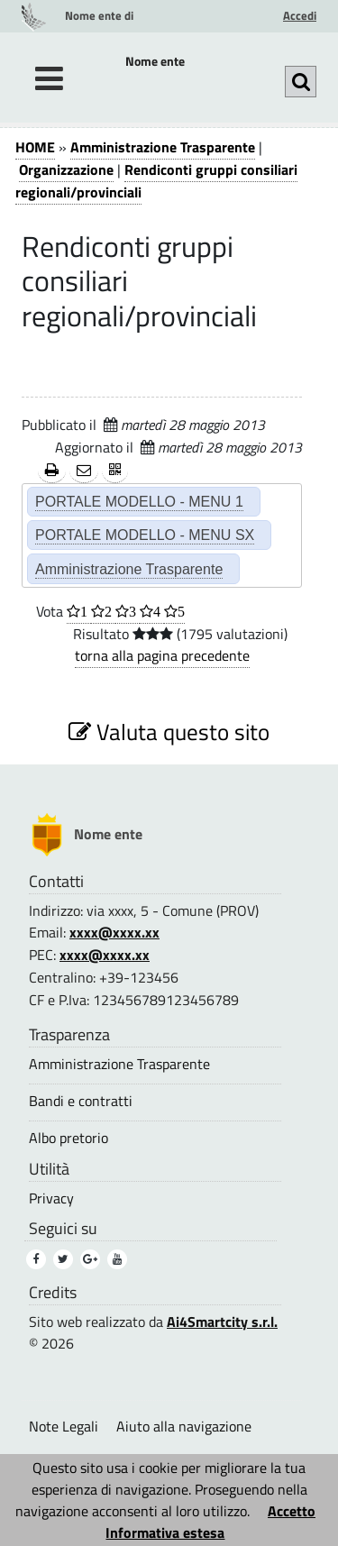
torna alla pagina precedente (162, 655)
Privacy (51, 1198)
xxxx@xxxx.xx (114, 932)
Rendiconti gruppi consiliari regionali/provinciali (156, 181)
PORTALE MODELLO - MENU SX (144, 534)
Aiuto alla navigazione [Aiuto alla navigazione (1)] (183, 1426)
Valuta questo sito (169, 731)
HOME (35, 147)
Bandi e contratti (80, 1101)
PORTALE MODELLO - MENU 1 (139, 501)
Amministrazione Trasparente (162, 147)
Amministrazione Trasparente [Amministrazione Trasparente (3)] (119, 1064)
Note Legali (63, 1426)
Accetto (291, 1511)
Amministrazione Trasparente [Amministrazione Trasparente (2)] (129, 569)
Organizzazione (66, 169)
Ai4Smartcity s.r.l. (222, 1321)
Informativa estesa (164, 1532)
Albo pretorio (68, 1138)
